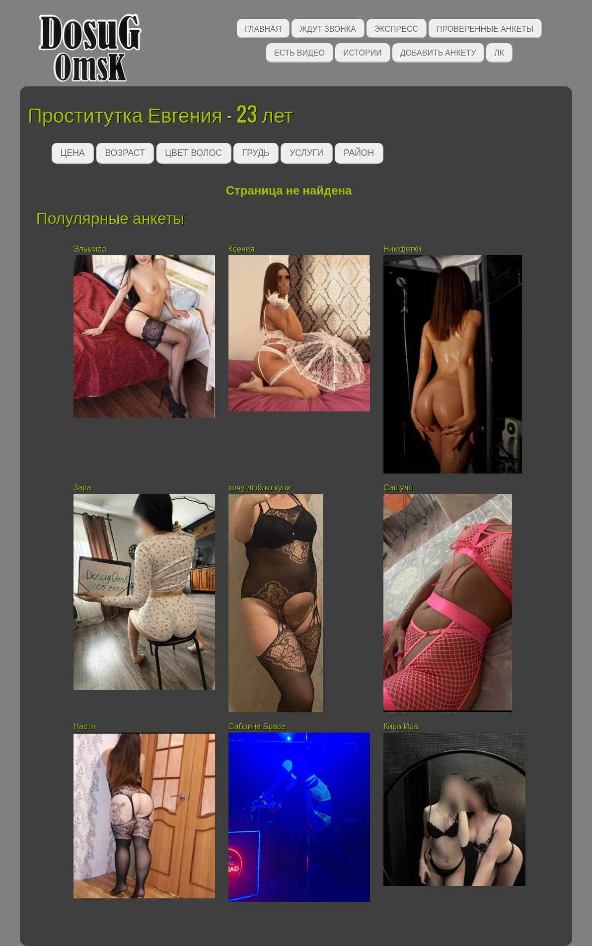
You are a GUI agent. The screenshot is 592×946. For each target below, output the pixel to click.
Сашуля (398, 487)
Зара (82, 487)
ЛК (499, 52)
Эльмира (90, 249)
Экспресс (396, 28)
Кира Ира (400, 726)
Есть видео (299, 52)
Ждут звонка (327, 28)
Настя (84, 726)
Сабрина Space (257, 726)
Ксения (241, 249)
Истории (362, 52)
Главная (263, 28)
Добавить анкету (438, 52)
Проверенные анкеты (485, 28)
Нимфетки (402, 249)
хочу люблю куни (259, 487)
